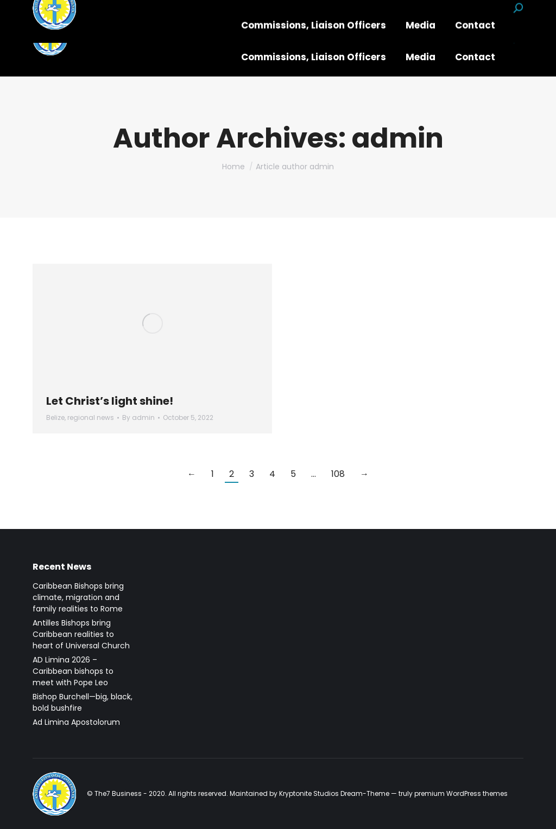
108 (338, 474)
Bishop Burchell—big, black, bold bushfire (82, 702)
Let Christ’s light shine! (109, 401)
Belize (55, 417)
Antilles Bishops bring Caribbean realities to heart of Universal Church (81, 634)
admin (398, 138)
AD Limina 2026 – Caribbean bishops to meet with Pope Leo (73, 671)
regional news (90, 417)
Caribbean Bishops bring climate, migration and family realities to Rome (78, 597)
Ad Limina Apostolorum (76, 722)
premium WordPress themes (461, 793)
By (138, 417)
